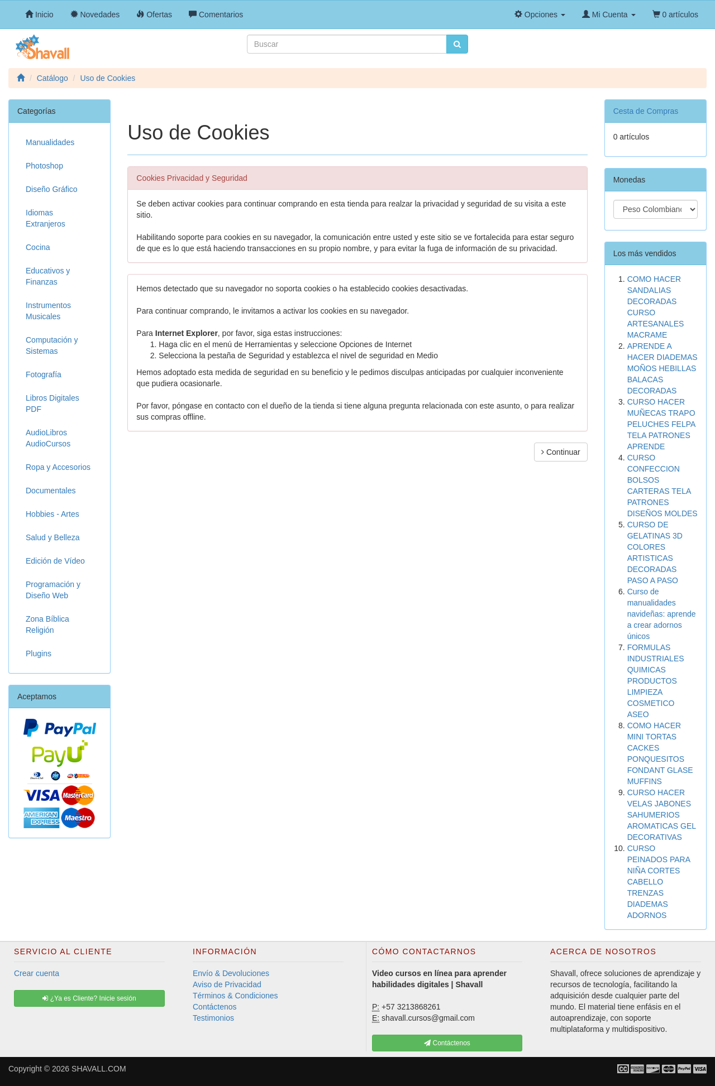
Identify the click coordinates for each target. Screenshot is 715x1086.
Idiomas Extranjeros (45, 218)
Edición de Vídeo (55, 560)
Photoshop (44, 165)
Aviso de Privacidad (227, 984)
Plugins (38, 653)
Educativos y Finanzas (48, 276)
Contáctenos (215, 1006)
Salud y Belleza (53, 537)
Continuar (560, 452)
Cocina (38, 247)
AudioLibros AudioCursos (48, 438)
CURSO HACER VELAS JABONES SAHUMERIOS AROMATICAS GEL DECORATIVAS (661, 815)
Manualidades (50, 142)
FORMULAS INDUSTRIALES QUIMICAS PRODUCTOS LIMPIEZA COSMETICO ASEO (655, 681)
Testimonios (213, 1017)
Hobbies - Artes (52, 514)
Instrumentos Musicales (48, 311)
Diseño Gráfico (52, 189)
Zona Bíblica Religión (47, 624)
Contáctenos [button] (447, 1043)
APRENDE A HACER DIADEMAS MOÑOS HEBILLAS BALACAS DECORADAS (662, 368)
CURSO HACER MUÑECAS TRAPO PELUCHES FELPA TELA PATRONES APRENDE (661, 424)
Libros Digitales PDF (52, 403)
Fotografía (43, 374)
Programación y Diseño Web (53, 590)
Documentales (51, 490)
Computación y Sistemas (52, 345)
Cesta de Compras (646, 111)
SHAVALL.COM (99, 1068)
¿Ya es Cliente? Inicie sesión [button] (89, 998)
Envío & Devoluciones (231, 973)
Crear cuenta (36, 973)
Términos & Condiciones (235, 995)
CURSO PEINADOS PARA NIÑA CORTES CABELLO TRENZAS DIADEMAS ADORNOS (658, 882)
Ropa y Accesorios (58, 467)
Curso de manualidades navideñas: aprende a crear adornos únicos (661, 614)
